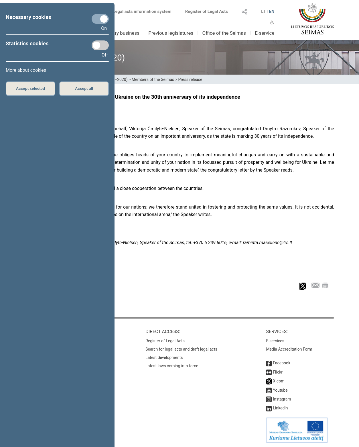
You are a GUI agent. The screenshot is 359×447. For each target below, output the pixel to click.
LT (263, 11)
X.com (278, 381)
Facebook (281, 363)
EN (271, 11)
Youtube (280, 390)
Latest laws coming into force (171, 366)
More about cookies (26, 70)
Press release (190, 79)
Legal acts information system (142, 11)
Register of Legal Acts (206, 11)
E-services (275, 341)
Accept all (84, 88)
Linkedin (280, 408)
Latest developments (164, 357)
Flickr (278, 372)
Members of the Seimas (153, 79)
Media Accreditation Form (289, 349)
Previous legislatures (170, 33)
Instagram (282, 399)
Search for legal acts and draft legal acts (181, 349)
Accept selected (30, 88)
